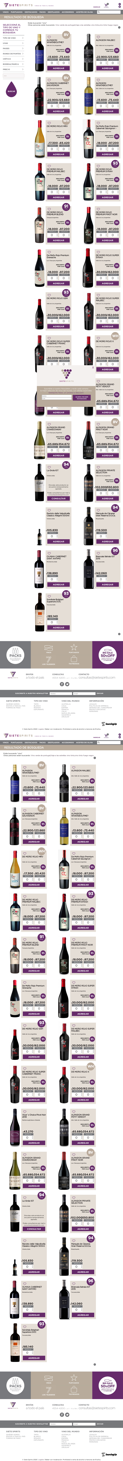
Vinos (6, 12)
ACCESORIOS (68, 12)
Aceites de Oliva (84, 12)
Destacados (31, 12)
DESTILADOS (53, 12)
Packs (43, 12)
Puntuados (16, 12)
